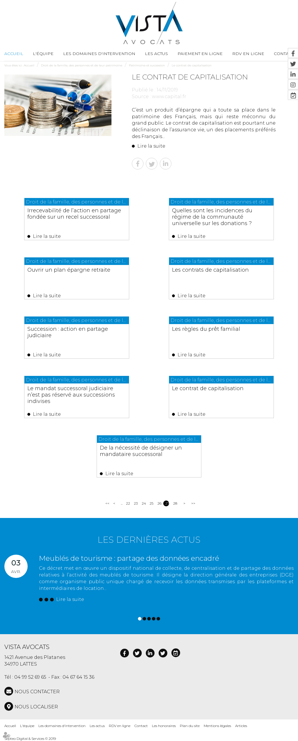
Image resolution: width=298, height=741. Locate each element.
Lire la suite (151, 146)
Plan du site (190, 726)
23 (136, 503)
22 (128, 503)
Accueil (13, 53)
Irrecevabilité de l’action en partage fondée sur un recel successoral (74, 213)
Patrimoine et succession (147, 65)
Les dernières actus (149, 539)
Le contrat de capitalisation (192, 65)
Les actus (156, 53)
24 (144, 503)
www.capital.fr (169, 96)
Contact (141, 726)
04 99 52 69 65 (30, 677)
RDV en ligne (248, 53)
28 (175, 503)
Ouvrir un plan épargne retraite (69, 270)
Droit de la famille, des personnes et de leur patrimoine (81, 65)
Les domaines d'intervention (99, 53)
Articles (241, 726)
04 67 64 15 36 (78, 677)
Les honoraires (164, 726)
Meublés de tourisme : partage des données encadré (129, 558)
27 (167, 503)
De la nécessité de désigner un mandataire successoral (141, 451)
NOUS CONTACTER (37, 691)
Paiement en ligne (200, 53)
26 (159, 503)
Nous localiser (36, 707)
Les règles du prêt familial (206, 329)
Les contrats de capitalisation (210, 270)
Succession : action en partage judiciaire (68, 332)
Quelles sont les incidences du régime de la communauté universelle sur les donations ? (212, 217)
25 (151, 503)
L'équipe (43, 53)
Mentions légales (217, 726)
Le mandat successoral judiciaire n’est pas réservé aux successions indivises (71, 394)
